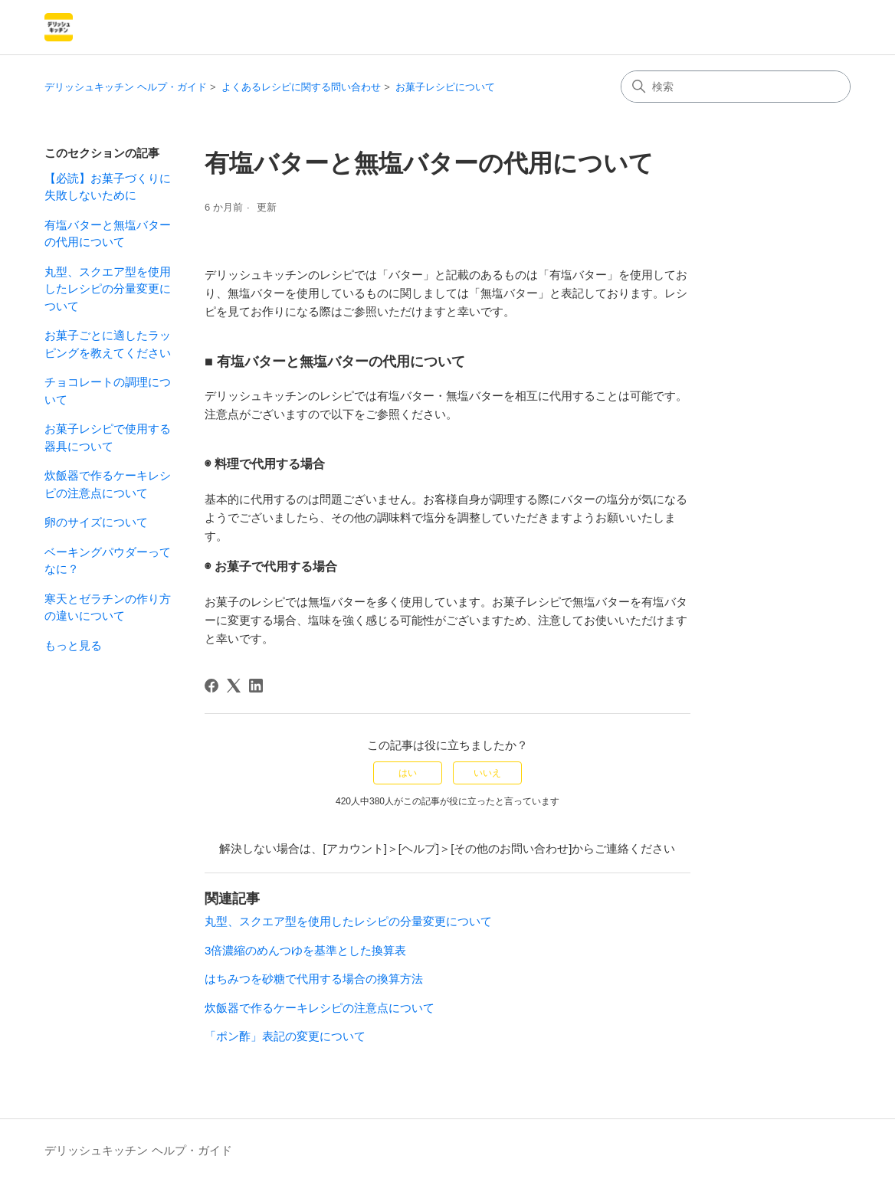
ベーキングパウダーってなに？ (107, 560)
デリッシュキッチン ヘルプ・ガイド (125, 87)
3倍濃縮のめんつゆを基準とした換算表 (305, 950)
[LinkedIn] (256, 686)
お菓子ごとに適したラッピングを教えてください (107, 344)
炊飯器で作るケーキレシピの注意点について (107, 484)
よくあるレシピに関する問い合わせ (301, 87)
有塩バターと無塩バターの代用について (107, 233)
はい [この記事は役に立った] (407, 773)
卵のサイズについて (96, 522)
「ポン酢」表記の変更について (285, 1036)
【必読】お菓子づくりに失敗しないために (107, 187)
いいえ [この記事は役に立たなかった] (487, 773)
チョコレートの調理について (107, 390)
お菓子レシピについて (445, 87)
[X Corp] (234, 686)
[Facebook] (211, 686)
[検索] (735, 86)
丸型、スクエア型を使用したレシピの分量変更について (107, 289)
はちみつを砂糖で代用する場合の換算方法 (314, 978)
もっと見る (73, 645)
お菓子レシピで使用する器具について (107, 437)
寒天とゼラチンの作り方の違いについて (107, 607)
